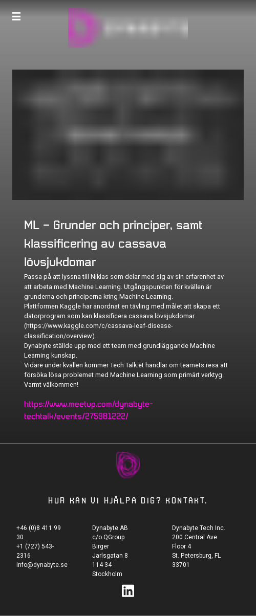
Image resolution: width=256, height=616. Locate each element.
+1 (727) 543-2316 (35, 551)
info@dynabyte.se (42, 564)
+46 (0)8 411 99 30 (38, 532)
